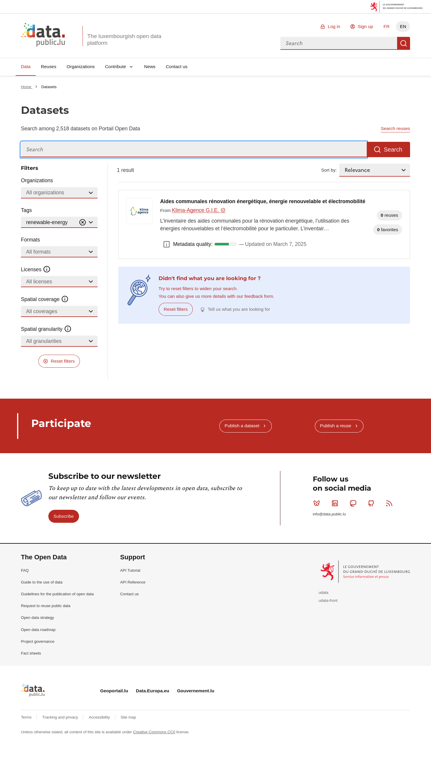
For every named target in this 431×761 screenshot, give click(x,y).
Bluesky (318, 503)
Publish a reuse (335, 425)
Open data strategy (37, 617)
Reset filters (63, 361)
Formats (30, 240)
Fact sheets (31, 653)
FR (387, 26)
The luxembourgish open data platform (124, 39)
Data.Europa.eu (152, 690)
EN (403, 26)
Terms (27, 717)
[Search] (194, 149)
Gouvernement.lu (195, 690)
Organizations (81, 66)
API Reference (133, 582)
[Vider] (82, 222)
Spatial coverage (45, 299)
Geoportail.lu (114, 690)
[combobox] (338, 43)
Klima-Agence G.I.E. (199, 210)
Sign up (365, 26)
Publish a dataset (242, 425)
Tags (26, 210)
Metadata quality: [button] (166, 244)
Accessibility (100, 717)
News (149, 66)
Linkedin (336, 503)
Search (403, 43)
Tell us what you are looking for (239, 309)
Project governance (38, 641)
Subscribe (64, 516)
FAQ (25, 570)
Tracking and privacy (60, 717)
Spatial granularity (46, 329)
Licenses (36, 269)
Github (372, 503)
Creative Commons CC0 (154, 732)
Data (26, 66)
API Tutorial (130, 570)
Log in (334, 26)
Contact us (176, 66)
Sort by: (329, 169)
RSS (390, 503)
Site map (128, 717)
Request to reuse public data (45, 606)
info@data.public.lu (329, 514)
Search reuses (395, 128)
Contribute (115, 66)
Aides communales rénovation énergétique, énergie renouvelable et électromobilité (262, 201)
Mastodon (354, 503)
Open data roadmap (38, 629)
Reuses (48, 66)
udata (323, 592)
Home (26, 87)
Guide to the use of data (41, 582)
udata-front (328, 600)
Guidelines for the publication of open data (57, 594)
